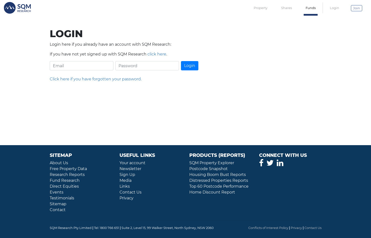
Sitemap (58, 204)
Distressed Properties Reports (218, 180)
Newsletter (130, 168)
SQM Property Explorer (211, 163)
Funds (311, 8)
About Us (59, 163)
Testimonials (62, 198)
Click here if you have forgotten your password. (96, 79)
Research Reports (67, 174)
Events (56, 192)
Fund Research (65, 180)
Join (356, 8)
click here (156, 54)
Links (125, 186)
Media (126, 180)
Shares (286, 8)
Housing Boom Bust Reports (217, 174)
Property (260, 8)
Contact (58, 209)
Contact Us (131, 192)
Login (334, 8)
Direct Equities (64, 186)
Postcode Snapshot (208, 168)
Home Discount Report (212, 192)
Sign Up (127, 174)
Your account (132, 163)
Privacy (126, 198)
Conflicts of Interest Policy (268, 228)
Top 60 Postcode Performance (219, 186)
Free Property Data (68, 168)
